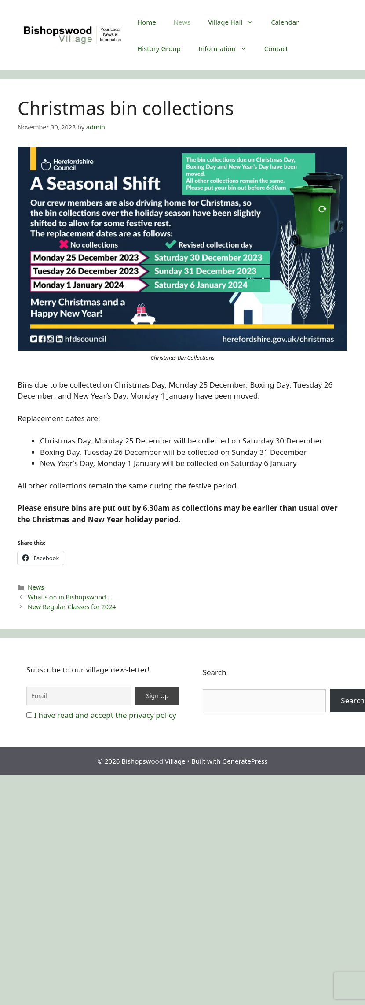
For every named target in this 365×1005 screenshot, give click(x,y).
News (182, 22)
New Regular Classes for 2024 (72, 606)
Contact (276, 48)
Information (226, 48)
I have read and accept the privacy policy (105, 715)
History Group (159, 48)
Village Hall (235, 22)
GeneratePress (244, 761)
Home (146, 22)
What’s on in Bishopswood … (70, 597)
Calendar (285, 22)
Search (214, 672)
